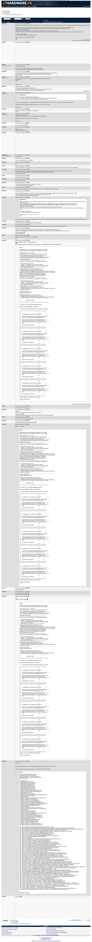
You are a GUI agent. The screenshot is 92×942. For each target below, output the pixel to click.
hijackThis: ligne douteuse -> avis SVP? (10, 927)
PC (20, 6)
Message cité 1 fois (87, 39)
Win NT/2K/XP (7, 13)
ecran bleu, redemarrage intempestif (9, 929)
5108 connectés (87, 7)
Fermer (68, 0)
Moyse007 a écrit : (23, 199)
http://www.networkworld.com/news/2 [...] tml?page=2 (26, 236)
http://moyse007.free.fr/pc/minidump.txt (25, 185)
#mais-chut (17, 84)
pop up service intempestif (51, 934)
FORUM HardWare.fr (14, 920)
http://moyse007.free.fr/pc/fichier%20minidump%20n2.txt (27, 195)
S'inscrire (29, 6)
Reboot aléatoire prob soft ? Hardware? (54, 927)
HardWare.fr (8, 6)
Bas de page (46, 20)
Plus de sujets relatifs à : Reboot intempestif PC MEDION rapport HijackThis (46, 935)
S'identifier (23, 6)
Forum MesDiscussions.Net (43, 937)
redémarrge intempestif (51, 929)
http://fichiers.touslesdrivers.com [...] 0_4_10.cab (68, 872)
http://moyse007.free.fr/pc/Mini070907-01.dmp (26, 35)
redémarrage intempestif (7, 932)
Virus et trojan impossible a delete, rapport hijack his (57, 932)
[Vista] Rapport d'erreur (6, 934)
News (13, 6)
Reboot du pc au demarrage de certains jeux (55, 930)
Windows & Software (7, 12)
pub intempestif (5, 930)
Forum (3, 6)
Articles (17, 6)
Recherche (87, 6)
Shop (34, 6)
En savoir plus (63, 0)
